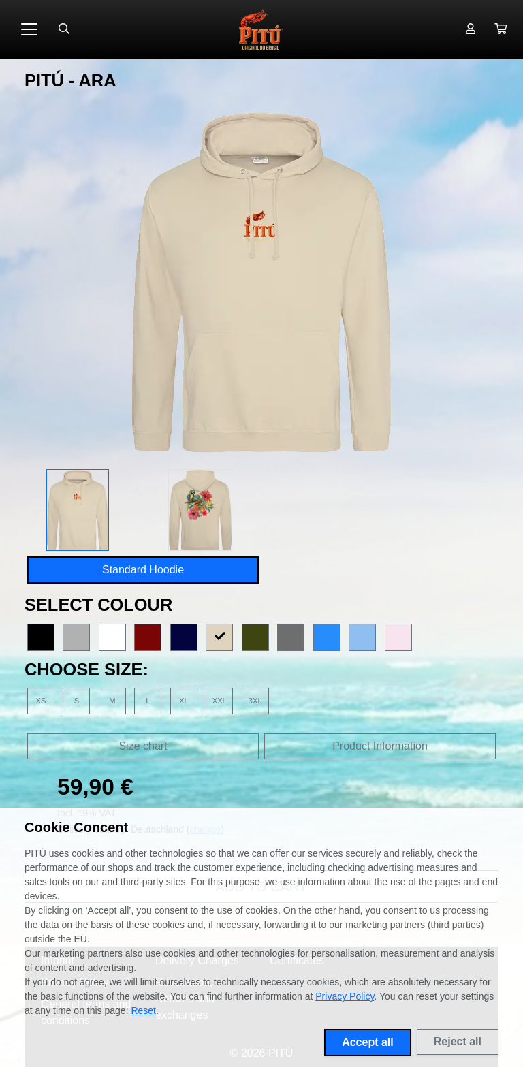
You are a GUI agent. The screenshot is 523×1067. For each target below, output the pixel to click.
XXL (219, 701)
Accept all (368, 1042)
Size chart (142, 746)
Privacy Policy (344, 996)
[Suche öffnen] (64, 29)
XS (41, 701)
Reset (143, 1010)
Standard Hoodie (143, 569)
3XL (255, 701)
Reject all (457, 1041)
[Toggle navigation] (29, 29)
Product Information (380, 746)
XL (184, 701)
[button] (500, 29)
